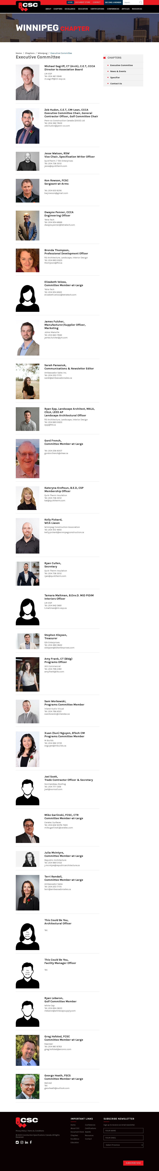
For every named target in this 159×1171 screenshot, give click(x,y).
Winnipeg (42, 53)
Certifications (97, 9)
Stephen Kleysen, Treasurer (55, 636)
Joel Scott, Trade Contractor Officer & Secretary (68, 778)
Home (19, 53)
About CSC (75, 1128)
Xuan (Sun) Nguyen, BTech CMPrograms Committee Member (64, 734)
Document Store (77, 1132)
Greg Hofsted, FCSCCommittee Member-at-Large (63, 1038)
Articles (126, 9)
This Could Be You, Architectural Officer (57, 922)
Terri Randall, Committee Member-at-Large (63, 878)
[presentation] (124, 1155)
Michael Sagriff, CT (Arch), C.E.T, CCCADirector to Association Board (69, 68)
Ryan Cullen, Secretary (52, 565)
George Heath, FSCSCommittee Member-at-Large (63, 1077)
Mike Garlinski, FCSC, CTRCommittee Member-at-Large (63, 816)
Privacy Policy (21, 1131)
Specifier (115, 77)
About (48, 9)
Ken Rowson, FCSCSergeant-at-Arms (56, 182)
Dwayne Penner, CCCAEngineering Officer (59, 214)
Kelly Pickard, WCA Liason (53, 521)
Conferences (113, 9)
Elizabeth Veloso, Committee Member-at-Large (63, 283)
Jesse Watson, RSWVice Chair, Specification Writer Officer (69, 155)
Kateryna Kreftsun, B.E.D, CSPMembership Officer (64, 489)
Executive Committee (121, 65)
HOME (70, 2)
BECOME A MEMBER (113, 2)
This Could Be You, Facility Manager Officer (60, 961)
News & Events (118, 71)
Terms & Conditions (36, 1131)
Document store (82, 2)
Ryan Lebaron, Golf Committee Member (60, 1000)
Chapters (58, 9)
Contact (88, 1139)
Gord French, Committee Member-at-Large (63, 442)
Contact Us (116, 83)
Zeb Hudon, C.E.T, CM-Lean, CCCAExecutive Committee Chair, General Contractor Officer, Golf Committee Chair (71, 113)
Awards (88, 1132)
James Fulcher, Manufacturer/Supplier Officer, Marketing (65, 325)
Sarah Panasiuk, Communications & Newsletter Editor (69, 367)
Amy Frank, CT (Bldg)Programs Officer (58, 660)
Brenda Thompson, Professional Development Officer (66, 252)
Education (75, 1142)
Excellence (70, 9)
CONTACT (97, 2)
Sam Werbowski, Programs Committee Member (64, 703)
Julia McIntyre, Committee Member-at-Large (63, 854)
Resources (137, 9)
